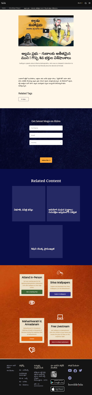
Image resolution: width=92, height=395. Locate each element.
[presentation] (46, 151)
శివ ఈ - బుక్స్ (23, 378)
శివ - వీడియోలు (24, 385)
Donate (32, 339)
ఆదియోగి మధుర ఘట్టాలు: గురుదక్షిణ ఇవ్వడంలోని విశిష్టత (63, 211)
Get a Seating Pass (32, 292)
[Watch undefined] (46, 31)
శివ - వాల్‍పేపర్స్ (24, 370)
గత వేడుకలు (10, 370)
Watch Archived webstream (60, 342)
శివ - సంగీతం (23, 381)
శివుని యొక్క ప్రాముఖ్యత (42, 249)
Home (3, 8)
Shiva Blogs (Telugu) (14, 8)
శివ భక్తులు (23, 99)
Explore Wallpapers (60, 294)
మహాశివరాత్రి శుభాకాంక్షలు (23, 374)
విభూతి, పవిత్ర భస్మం (23, 210)
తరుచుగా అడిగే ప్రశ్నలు (11, 366)
